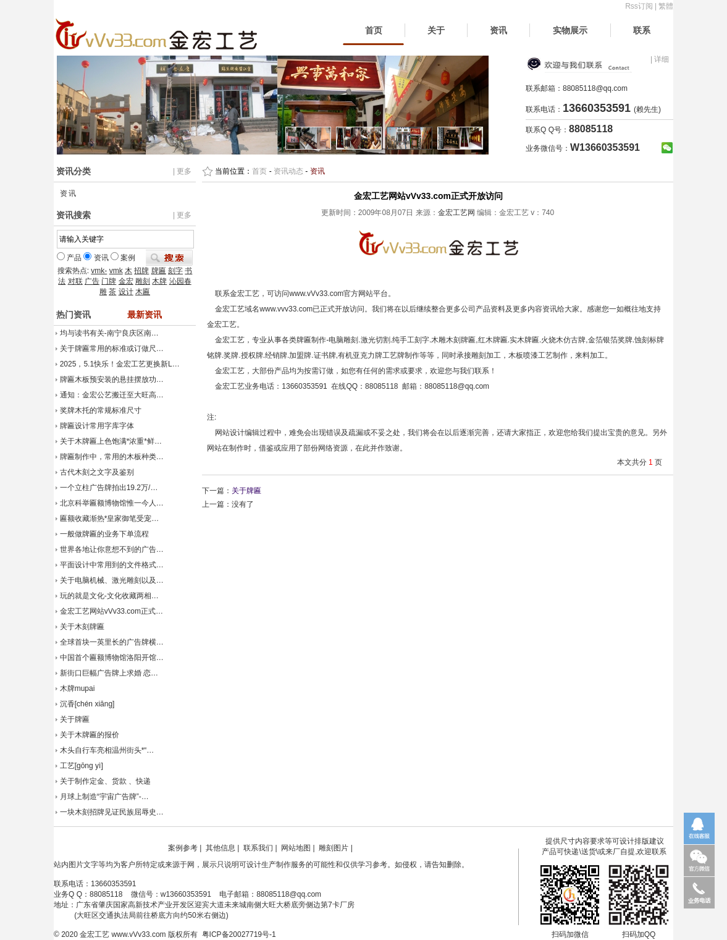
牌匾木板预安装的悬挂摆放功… (112, 379)
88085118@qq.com (595, 88)
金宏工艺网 (456, 212)
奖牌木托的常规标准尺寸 (100, 410)
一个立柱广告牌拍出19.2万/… (109, 487)
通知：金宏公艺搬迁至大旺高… (112, 395)
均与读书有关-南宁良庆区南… (109, 333)
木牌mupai (77, 688)
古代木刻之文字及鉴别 (97, 472)
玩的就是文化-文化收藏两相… (109, 595)
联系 (641, 30)
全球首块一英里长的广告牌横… (112, 642)
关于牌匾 (75, 719)
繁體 (665, 6)
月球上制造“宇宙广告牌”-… (104, 796)
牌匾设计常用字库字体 (97, 425)
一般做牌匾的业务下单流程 (104, 534)
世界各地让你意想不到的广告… (112, 549)
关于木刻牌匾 (82, 626)
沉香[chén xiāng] (87, 704)
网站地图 (296, 848)
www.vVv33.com (139, 934)
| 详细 (659, 59)
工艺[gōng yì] (81, 765)
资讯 (498, 30)
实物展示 (570, 30)
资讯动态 (288, 171)
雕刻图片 (333, 848)
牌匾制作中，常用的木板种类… (112, 456)
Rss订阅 (639, 6)
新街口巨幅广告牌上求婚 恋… (109, 673)
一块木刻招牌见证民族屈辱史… (112, 812)
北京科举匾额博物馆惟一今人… (112, 503)
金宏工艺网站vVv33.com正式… (111, 611)
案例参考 (183, 848)
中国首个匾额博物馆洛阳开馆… (112, 657)
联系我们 (258, 848)
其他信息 (220, 848)
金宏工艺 (94, 934)
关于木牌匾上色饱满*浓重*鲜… (111, 441)
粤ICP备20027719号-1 (239, 934)
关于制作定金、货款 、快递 (105, 781)
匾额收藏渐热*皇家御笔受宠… (109, 518)
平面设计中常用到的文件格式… (112, 565)
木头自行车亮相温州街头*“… (107, 750)
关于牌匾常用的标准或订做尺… (112, 348)
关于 (436, 30)
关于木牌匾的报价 (89, 734)
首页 (373, 30)
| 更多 (182, 171)
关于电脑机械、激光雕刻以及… (112, 580)
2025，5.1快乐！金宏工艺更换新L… (120, 364)
